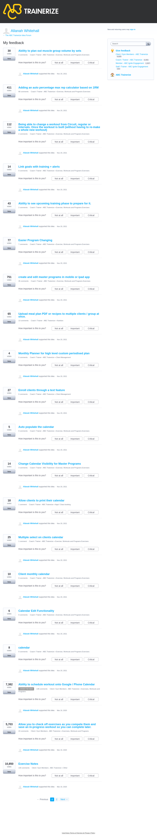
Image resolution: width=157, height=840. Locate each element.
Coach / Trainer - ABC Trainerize (42, 55)
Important (76, 63)
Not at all (60, 63)
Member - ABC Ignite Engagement (130, 63)
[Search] (148, 44)
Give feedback (123, 50)
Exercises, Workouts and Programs (75, 731)
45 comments (23, 281)
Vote (9, 59)
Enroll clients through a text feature (41, 390)
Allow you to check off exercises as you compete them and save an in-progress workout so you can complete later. (57, 726)
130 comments (23, 768)
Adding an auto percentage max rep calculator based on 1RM (58, 87)
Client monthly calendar (34, 574)
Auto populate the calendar (36, 426)
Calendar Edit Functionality (36, 610)
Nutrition (60, 321)
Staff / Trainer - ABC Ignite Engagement (132, 67)
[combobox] (129, 44)
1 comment (22, 504)
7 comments (23, 244)
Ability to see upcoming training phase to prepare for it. (54, 203)
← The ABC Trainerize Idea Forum (17, 35)
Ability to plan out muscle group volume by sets (49, 50)
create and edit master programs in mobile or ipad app (54, 277)
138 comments (41, 689)
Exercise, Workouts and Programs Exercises (72, 55)
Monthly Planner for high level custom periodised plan (54, 353)
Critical (93, 63)
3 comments (23, 55)
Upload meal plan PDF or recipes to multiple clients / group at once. (58, 315)
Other (65, 768)
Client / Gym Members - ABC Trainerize (64, 689)
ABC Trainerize (123, 75)
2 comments (23, 134)
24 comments (23, 731)
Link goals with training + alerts (39, 166)
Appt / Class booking (63, 504)
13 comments (23, 321)
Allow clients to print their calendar (41, 500)
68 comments (23, 91)
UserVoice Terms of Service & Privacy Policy (78, 833)
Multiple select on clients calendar (40, 537)
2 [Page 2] (56, 799)
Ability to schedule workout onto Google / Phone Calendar (56, 684)
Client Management (63, 357)
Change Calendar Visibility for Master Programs (49, 463)
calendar (24, 647)
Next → (64, 799)
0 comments (23, 171)
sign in (132, 29)
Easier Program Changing (35, 240)
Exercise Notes (28, 763)
